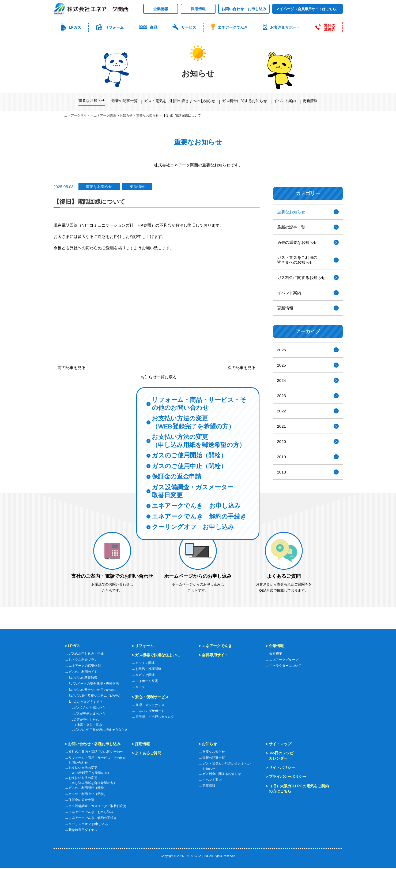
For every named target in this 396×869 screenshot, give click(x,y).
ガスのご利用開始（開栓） (88, 789)
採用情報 (198, 9)
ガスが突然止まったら (89, 713)
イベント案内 (284, 101)
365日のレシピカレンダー (281, 756)
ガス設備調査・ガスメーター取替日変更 (194, 481)
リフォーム (144, 646)
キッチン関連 (145, 663)
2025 (281, 365)
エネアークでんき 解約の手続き (198, 511)
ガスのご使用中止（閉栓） (191, 455)
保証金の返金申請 (177, 466)
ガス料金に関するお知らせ (244, 101)
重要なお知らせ (91, 100)
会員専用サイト (215, 655)
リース (140, 687)
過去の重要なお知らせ (297, 242)
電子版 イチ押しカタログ (154, 717)
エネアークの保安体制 (85, 665)
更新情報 (310, 101)
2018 (281, 472)
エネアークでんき (217, 646)
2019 (281, 456)
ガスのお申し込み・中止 (86, 653)
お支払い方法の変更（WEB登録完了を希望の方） (195, 409)
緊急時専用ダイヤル (83, 831)
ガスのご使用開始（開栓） (191, 443)
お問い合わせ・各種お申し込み (94, 744)
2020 (281, 441)
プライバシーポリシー (287, 777)
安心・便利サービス (152, 697)
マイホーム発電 (146, 681)
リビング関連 (145, 675)
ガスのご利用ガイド (83, 672)
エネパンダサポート (149, 711)
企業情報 (160, 9)
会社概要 (275, 653)
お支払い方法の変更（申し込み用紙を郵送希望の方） (200, 429)
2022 (281, 411)
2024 (281, 380)
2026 (281, 350)
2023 (281, 395)
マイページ (308, 9)
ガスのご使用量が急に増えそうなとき (100, 730)
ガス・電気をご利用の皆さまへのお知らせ (179, 101)
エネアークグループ (283, 660)
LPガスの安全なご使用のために (93, 690)
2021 (281, 426)
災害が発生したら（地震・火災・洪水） (89, 722)
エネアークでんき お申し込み (198, 496)
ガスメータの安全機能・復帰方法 (95, 683)
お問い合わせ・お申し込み (243, 9)
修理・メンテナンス (149, 705)
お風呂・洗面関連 (148, 669)
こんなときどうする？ (87, 702)
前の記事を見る (72, 367)
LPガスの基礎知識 (84, 678)
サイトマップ (280, 744)
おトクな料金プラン (83, 660)
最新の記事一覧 (124, 101)
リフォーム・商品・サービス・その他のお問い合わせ (198, 390)
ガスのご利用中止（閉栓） (88, 795)
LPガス (74, 646)
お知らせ (209, 744)
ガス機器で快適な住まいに (157, 655)
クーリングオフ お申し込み (195, 527)
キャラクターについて (285, 665)
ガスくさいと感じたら (89, 708)
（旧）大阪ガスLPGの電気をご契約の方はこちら (299, 789)
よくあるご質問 (148, 753)
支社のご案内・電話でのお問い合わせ (96, 752)
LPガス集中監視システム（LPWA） (96, 696)
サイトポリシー (282, 768)
